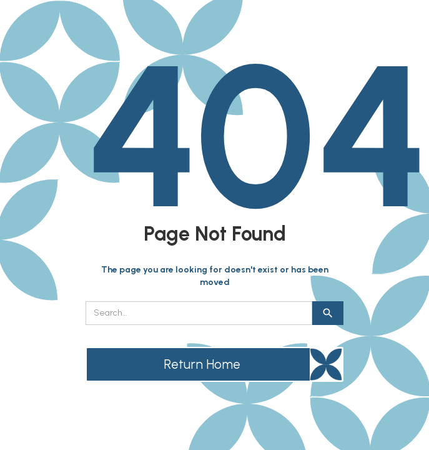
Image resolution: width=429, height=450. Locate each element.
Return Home (202, 364)
